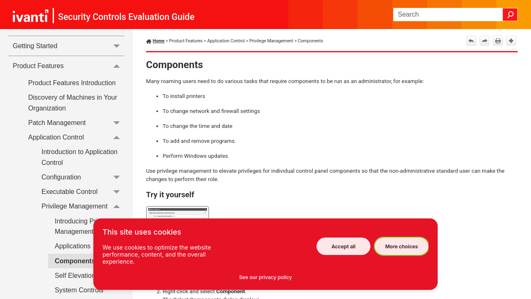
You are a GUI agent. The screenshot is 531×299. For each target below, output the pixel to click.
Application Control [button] (76, 137)
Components (75, 261)
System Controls (79, 290)
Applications (72, 246)
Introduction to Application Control (79, 157)
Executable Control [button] (82, 191)
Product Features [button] (68, 66)
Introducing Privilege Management (85, 226)
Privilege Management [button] (82, 206)
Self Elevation (75, 275)
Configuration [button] (82, 177)
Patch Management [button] (76, 122)
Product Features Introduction (72, 82)
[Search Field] (455, 14)
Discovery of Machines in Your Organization (72, 103)
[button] (510, 14)
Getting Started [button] (68, 46)
